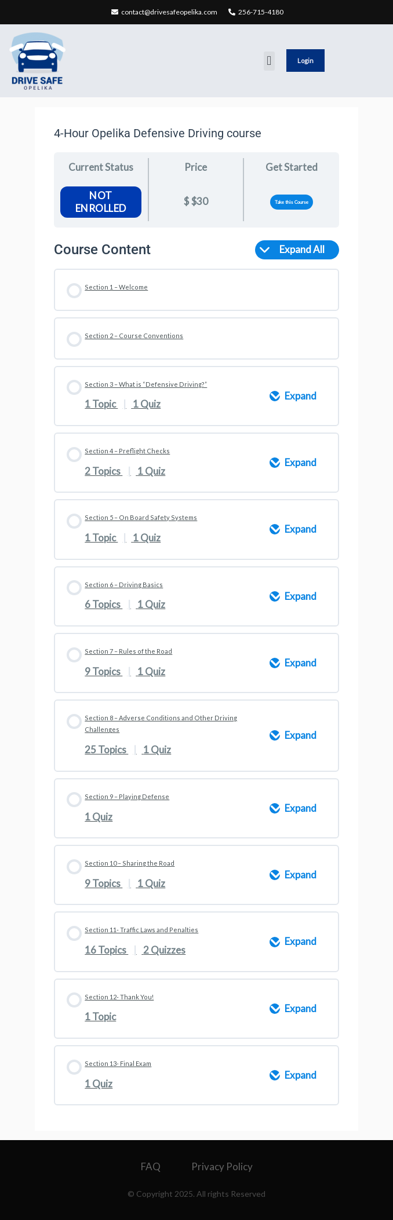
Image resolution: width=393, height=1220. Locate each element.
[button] (269, 61)
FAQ (151, 1166)
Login (305, 60)
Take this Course (291, 202)
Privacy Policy (222, 1166)
